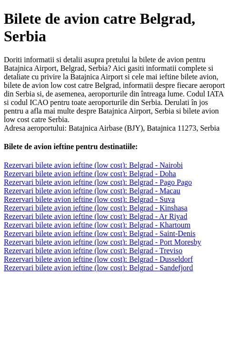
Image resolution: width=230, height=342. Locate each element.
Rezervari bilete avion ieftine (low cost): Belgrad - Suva (89, 199)
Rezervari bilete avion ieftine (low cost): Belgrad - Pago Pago (98, 182)
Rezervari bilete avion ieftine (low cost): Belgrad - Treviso (93, 251)
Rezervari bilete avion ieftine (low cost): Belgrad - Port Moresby (102, 242)
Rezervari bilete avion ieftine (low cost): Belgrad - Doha (90, 174)
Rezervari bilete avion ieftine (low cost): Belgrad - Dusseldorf (98, 259)
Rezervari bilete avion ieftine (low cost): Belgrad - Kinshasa (96, 208)
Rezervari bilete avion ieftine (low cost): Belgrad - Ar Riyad (95, 216)
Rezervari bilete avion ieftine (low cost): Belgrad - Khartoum (97, 225)
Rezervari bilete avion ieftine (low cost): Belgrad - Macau (92, 191)
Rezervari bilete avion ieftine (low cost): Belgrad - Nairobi (93, 165)
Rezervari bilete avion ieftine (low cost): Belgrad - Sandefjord (98, 268)
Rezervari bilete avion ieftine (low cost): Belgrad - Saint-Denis (100, 233)
